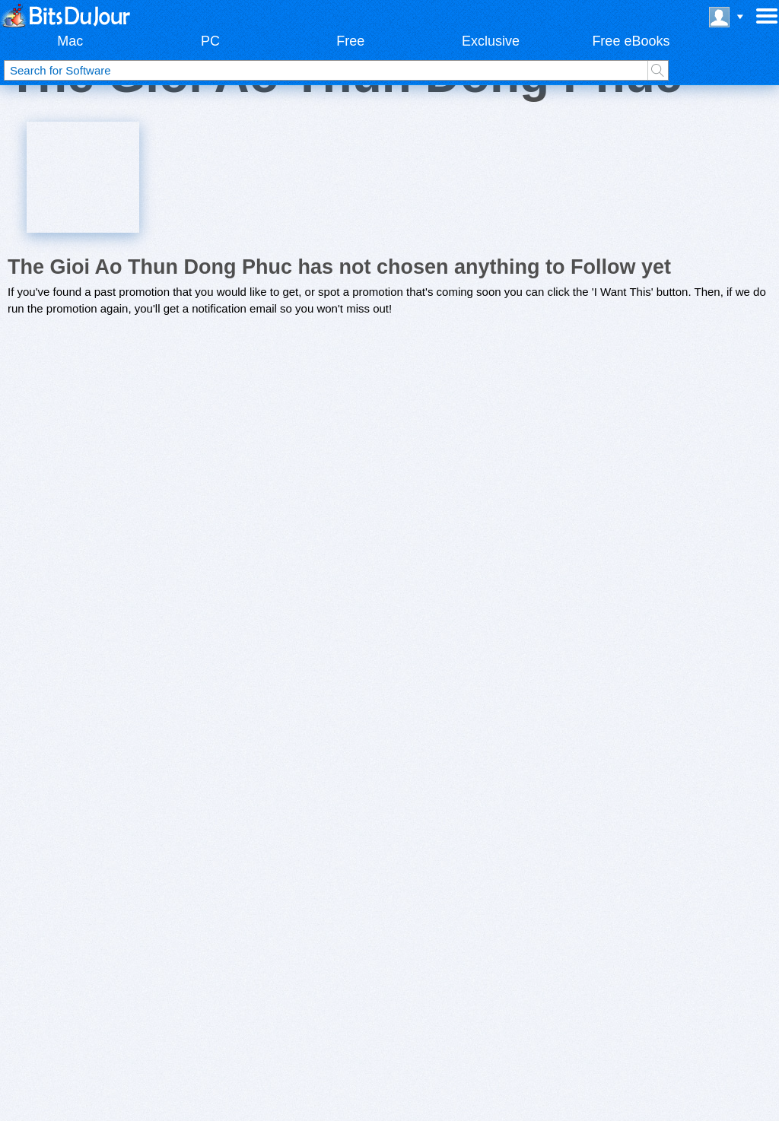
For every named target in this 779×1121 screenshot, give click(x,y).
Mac (70, 41)
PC (210, 41)
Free (350, 41)
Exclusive (491, 41)
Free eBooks (630, 41)
